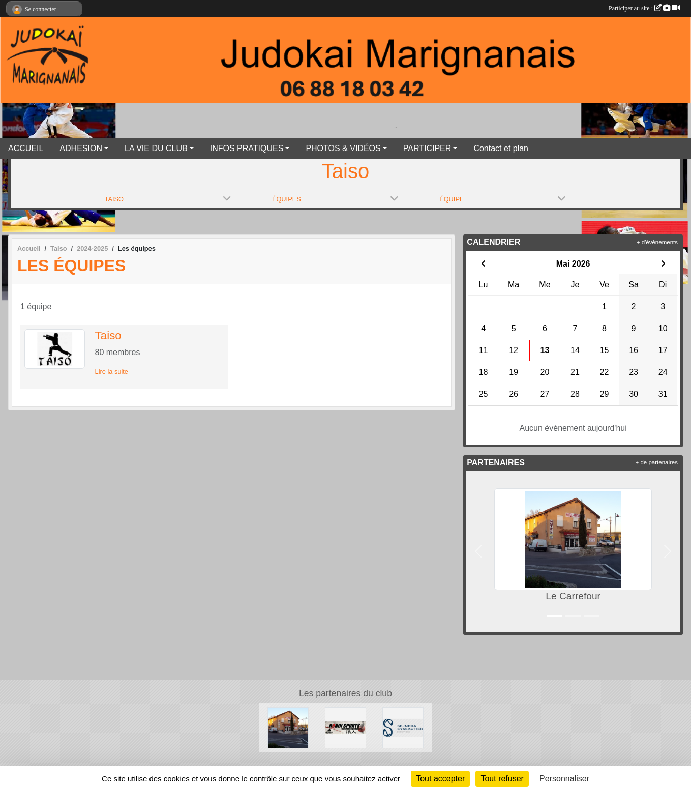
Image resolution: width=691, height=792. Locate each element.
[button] (478, 551)
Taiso (108, 335)
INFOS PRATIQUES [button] (247, 148)
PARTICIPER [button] (427, 148)
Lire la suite (111, 371)
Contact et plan (500, 148)
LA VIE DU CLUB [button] (156, 148)
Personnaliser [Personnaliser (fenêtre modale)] (564, 778)
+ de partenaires (657, 462)
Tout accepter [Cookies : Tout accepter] (440, 778)
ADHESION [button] (80, 148)
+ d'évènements (657, 242)
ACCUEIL (25, 148)
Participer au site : (644, 8)
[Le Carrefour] (288, 727)
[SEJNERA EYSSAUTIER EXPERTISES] (403, 727)
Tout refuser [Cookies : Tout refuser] (501, 778)
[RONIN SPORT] (345, 727)
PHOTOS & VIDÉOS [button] (343, 148)
